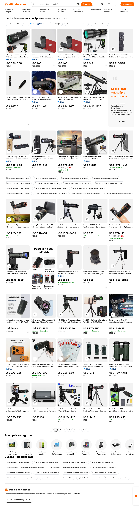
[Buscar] (86, 4)
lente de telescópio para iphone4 (102, 467)
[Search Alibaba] (54, 4)
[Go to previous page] (51, 430)
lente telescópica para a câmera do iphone (50, 193)
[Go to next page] (88, 430)
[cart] (109, 4)
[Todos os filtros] (15, 24)
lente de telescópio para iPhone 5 (18, 193)
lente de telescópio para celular (17, 178)
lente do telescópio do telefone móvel (117, 193)
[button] (78, 4)
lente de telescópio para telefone (18, 183)
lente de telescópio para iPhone (17, 188)
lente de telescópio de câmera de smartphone (50, 188)
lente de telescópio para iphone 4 (46, 462)
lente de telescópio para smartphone (74, 178)
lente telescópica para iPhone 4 (17, 462)
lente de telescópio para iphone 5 (18, 473)
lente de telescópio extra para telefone (77, 183)
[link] (136, 490)
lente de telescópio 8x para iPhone (75, 473)
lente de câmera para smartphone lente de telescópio (25, 467)
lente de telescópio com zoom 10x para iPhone (57, 478)
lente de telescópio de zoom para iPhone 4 (21, 478)
